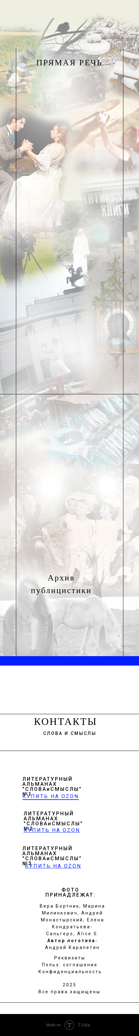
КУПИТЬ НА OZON (50, 796)
